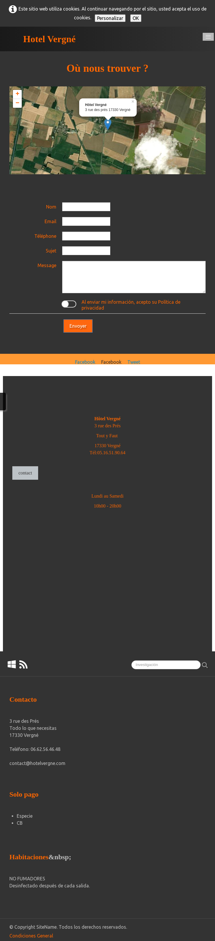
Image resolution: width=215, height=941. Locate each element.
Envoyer (78, 326)
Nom (51, 206)
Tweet (133, 362)
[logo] (42, 39)
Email (50, 221)
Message (47, 265)
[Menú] (208, 37)
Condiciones (22, 935)
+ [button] (17, 94)
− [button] (17, 103)
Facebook (85, 362)
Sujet (51, 250)
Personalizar (110, 18)
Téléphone (45, 236)
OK (136, 18)
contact (25, 472)
